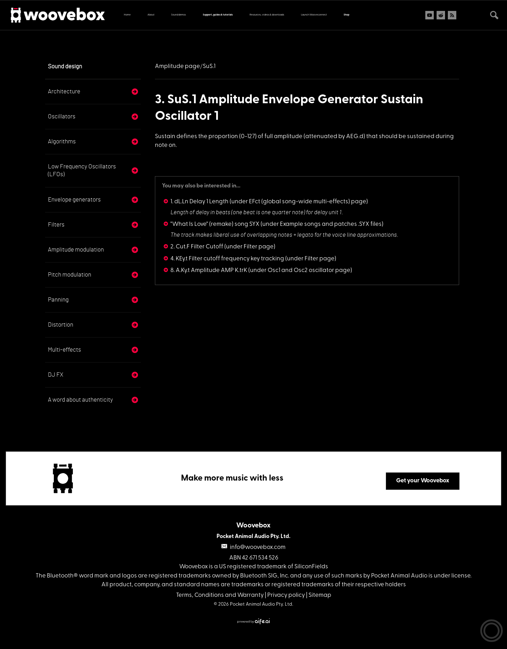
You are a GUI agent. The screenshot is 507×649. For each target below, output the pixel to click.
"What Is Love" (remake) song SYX (214, 224)
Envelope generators (74, 200)
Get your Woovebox (422, 481)
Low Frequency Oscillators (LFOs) (82, 170)
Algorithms (62, 141)
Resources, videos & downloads (267, 15)
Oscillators (61, 116)
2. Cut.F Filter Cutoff (196, 247)
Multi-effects (64, 350)
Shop (346, 15)
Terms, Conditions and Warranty (220, 595)
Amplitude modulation (76, 250)
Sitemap (319, 595)
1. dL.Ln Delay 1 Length (199, 202)
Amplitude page (177, 66)
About (151, 15)
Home (127, 15)
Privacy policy (286, 595)
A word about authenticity (80, 400)
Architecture (64, 91)
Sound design (65, 66)
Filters (56, 225)
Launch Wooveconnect (314, 15)
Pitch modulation (69, 275)
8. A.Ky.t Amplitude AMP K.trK (208, 270)
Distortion (60, 325)
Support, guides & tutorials (218, 15)
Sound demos (178, 15)
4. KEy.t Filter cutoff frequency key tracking (227, 259)
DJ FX (55, 375)
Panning (58, 300)
